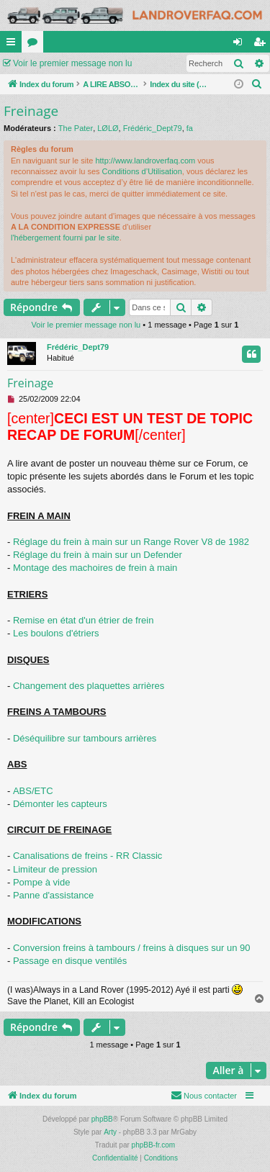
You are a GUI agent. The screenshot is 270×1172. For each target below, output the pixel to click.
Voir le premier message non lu (72, 63)
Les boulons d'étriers (56, 633)
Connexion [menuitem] (240, 45)
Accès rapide (14, 45)
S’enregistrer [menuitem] (262, 45)
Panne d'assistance (53, 895)
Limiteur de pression (55, 869)
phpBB (102, 1119)
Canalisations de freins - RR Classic (87, 855)
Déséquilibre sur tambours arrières (84, 738)
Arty (110, 1132)
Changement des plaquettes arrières (88, 685)
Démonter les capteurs (60, 803)
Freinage (31, 111)
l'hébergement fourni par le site (65, 237)
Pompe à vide (42, 882)
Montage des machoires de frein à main (95, 567)
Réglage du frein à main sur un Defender (97, 554)
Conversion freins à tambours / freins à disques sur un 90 (132, 947)
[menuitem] (257, 84)
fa (189, 128)
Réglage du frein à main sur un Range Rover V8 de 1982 (131, 541)
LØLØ (107, 128)
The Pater (75, 128)
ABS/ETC (33, 790)
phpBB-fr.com (154, 1145)
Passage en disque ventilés (70, 960)
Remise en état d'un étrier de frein (83, 620)
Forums (35, 45)
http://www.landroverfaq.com (145, 160)
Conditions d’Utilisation (142, 171)
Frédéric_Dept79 (152, 128)
